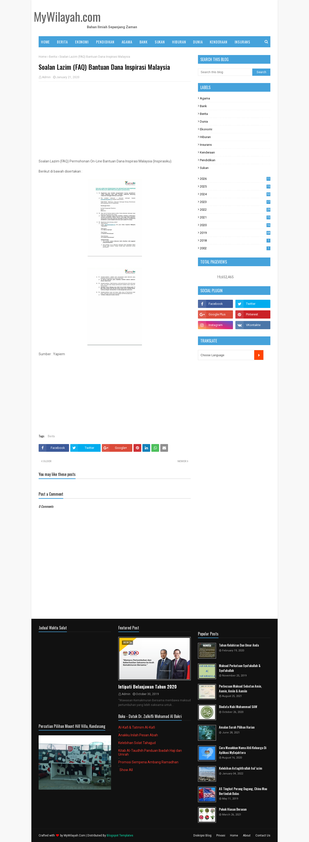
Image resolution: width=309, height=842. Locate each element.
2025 (235, 186)
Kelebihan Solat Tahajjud (137, 743)
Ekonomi (206, 129)
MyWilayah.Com (74, 835)
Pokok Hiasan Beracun (232, 809)
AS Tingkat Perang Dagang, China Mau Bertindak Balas (243, 791)
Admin (46, 77)
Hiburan (205, 137)
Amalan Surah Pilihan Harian (236, 727)
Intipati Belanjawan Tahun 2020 (147, 686)
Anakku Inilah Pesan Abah (138, 735)
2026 (235, 179)
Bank (203, 106)
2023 (235, 202)
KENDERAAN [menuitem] (218, 41)
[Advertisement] (115, 120)
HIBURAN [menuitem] (179, 41)
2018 (235, 240)
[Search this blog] (225, 72)
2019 (235, 233)
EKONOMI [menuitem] (82, 41)
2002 (235, 248)
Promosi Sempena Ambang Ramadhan (148, 762)
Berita (53, 56)
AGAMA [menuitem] (127, 41)
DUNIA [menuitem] (198, 41)
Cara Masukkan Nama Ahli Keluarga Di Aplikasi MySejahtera (242, 750)
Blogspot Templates (120, 835)
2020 (235, 225)
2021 (235, 217)
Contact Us (262, 835)
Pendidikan (207, 160)
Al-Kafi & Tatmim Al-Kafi (136, 727)
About (247, 835)
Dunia (204, 121)
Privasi (220, 835)
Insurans (206, 144)
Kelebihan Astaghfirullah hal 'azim (240, 768)
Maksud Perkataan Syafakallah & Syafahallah (239, 668)
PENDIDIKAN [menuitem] (105, 41)
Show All (126, 770)
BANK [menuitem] (143, 41)
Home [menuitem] (45, 41)
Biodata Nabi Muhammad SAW (238, 706)
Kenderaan (207, 152)
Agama (205, 98)
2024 (235, 194)
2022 (235, 209)
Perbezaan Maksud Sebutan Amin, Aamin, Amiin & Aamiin (240, 688)
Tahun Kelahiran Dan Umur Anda (239, 645)
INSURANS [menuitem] (242, 41)
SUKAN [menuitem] (160, 41)
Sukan (204, 168)
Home (43, 56)
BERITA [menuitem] (62, 41)
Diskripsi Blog (202, 835)
